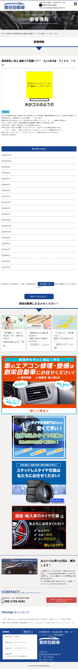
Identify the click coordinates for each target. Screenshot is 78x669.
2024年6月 (6, 185)
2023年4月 (6, 267)
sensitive (16, 636)
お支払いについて (54, 619)
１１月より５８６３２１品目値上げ (16, 656)
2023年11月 (6, 226)
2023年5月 (6, 261)
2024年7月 (6, 179)
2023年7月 (6, 249)
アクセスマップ (40, 623)
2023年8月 (6, 244)
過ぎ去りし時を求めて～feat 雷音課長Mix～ (19, 284)
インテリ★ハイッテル (21, 648)
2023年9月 (6, 238)
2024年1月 (6, 214)
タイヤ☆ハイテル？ (20, 642)
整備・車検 (6, 623)
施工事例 (15, 623)
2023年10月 (6, 232)
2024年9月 (6, 167)
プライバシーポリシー (65, 623)
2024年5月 (6, 190)
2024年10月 (6, 161)
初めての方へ (12, 619)
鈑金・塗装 (66, 619)
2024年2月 (6, 208)
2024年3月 (6, 202)
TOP (4, 619)
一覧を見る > (27, 632)
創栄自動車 (33, 666)
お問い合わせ (51, 623)
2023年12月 (6, 220)
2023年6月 (6, 255)
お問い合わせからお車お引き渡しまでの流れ (33, 619)
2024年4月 (6, 196)
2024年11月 (6, 155)
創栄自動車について (26, 623)
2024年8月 (6, 173)
